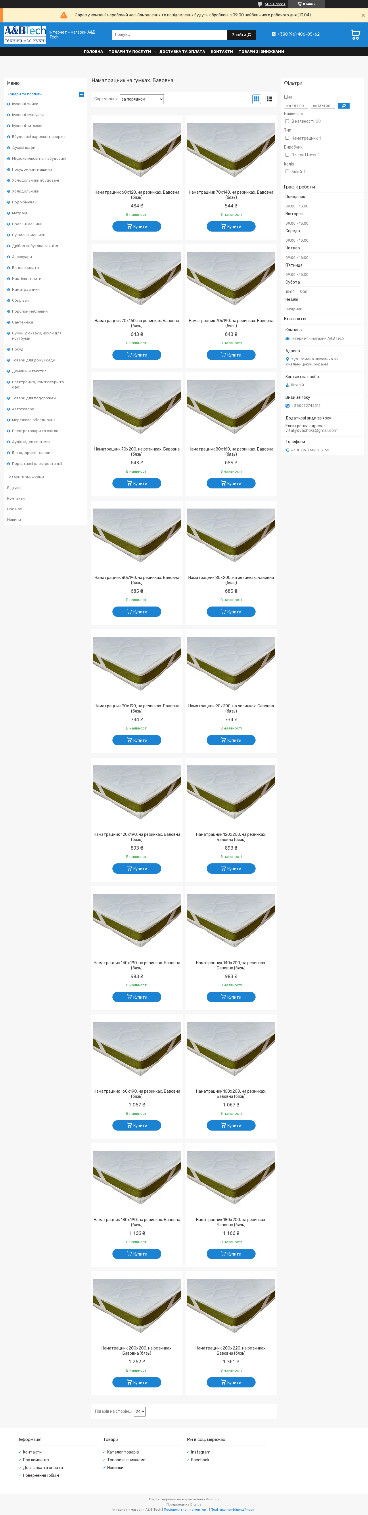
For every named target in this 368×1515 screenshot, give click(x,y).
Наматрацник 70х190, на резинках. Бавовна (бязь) (231, 323)
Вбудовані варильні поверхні (39, 136)
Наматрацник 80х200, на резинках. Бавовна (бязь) (231, 580)
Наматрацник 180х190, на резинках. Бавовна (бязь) (137, 1222)
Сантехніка (22, 322)
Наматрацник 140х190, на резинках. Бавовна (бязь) (137, 965)
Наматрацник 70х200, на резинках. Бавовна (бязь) (137, 452)
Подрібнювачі (24, 202)
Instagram (200, 1452)
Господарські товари (31, 453)
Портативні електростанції (37, 463)
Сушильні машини (28, 235)
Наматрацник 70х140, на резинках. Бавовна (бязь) (231, 195)
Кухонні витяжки (27, 126)
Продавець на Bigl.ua (184, 1504)
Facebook (200, 1460)
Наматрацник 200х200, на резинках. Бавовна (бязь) (136, 1351)
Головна (93, 51)
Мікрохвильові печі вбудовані (39, 158)
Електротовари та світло (35, 431)
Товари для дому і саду (33, 360)
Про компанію (36, 1460)
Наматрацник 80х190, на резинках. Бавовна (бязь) (137, 580)
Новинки (115, 1467)
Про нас (14, 509)
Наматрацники (26, 289)
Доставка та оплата (182, 51)
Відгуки (14, 488)
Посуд (18, 349)
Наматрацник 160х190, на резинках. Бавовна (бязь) (137, 1094)
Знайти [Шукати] (239, 34)
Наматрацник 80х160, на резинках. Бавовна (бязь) (231, 452)
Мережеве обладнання (33, 420)
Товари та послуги (130, 51)
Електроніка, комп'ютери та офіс (38, 384)
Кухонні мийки (25, 104)
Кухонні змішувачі (28, 115)
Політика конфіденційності (233, 1510)
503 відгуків (275, 4)
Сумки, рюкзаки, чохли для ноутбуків (37, 335)
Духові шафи (23, 147)
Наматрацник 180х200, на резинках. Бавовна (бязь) (231, 1222)
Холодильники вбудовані (35, 180)
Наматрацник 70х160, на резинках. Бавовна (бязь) (137, 323)
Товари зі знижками (261, 51)
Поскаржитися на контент (186, 1510)
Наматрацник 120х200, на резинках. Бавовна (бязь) (231, 837)
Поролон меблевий (30, 311)
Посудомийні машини (32, 169)
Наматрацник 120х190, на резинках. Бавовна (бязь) (137, 837)
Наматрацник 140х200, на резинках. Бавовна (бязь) (231, 965)
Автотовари (23, 409)
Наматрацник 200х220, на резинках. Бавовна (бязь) (231, 1351)
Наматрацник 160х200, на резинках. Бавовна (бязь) (231, 1094)
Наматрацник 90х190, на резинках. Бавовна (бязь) (137, 709)
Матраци (20, 213)
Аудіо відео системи (31, 442)
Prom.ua (212, 1499)
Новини (14, 519)
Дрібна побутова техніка (35, 246)
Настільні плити (26, 278)
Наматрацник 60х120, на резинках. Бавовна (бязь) (137, 195)
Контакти (222, 51)
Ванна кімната (25, 267)
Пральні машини (27, 224)
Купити (140, 226)
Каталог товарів (123, 1452)
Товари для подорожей (34, 398)
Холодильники (25, 191)
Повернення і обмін (41, 1475)
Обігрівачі (21, 300)
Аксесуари (22, 257)
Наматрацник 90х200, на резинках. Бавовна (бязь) (231, 709)
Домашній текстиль (30, 371)
